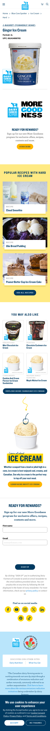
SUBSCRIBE (25, 147)
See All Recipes (25, 293)
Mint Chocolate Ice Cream (10, 346)
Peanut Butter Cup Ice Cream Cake (23, 282)
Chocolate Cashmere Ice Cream (36, 346)
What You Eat (34, 662)
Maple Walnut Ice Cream (36, 380)
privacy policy (32, 590)
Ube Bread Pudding (16, 246)
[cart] (42, 4)
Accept (14, 723)
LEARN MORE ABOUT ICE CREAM (25, 484)
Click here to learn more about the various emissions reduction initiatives (25, 688)
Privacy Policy (16, 716)
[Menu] (3, 4)
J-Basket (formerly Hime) (19, 25)
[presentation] (25, 555)
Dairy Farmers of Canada (25, 5)
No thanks (36, 723)
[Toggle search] (47, 4)
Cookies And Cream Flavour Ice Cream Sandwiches (11, 380)
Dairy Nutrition (16, 662)
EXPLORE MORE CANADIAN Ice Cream (25, 391)
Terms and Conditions (36, 716)
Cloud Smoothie (14, 210)
